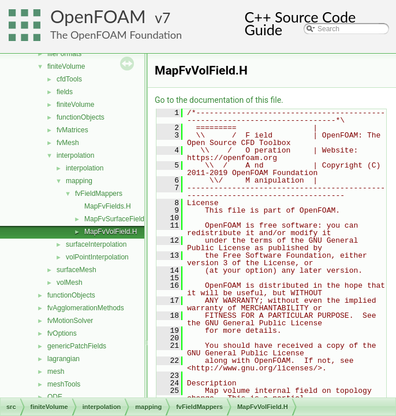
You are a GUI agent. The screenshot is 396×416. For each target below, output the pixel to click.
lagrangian (63, 359)
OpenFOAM (98, 16)
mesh (55, 371)
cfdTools (69, 79)
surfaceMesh (76, 270)
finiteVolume (66, 66)
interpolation (75, 155)
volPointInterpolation (97, 257)
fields (65, 92)
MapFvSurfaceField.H (117, 219)
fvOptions (62, 333)
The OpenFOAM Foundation (116, 34)
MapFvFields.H (107, 206)
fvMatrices (72, 130)
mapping (79, 181)
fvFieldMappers (98, 194)
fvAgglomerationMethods (85, 308)
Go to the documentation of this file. (219, 100)
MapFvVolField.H (110, 232)
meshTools (63, 384)
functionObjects (80, 117)
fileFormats (64, 54)
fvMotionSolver (70, 321)
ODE (54, 397)
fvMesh (68, 143)
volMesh (70, 282)
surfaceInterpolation (96, 244)
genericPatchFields (76, 346)
